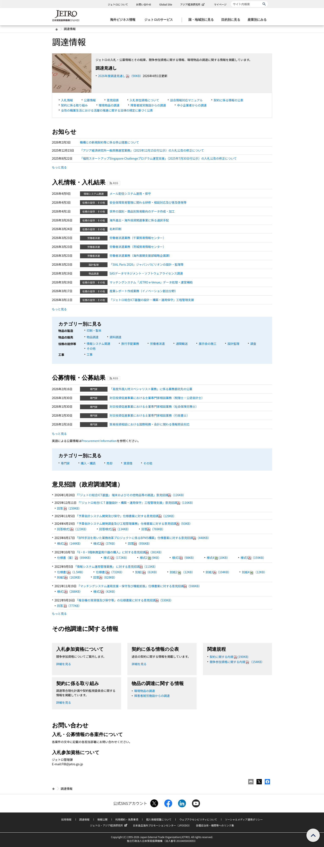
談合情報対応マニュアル (186, 100)
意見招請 (113, 100)
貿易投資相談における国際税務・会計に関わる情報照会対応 (150, 424)
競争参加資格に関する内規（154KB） (237, 662)
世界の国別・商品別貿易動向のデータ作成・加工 (142, 211)
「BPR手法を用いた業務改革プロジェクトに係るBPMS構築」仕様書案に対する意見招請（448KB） (143, 538)
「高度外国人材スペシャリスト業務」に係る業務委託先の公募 (151, 389)
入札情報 (67, 100)
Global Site (165, 4)
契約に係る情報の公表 (228, 100)
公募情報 (90, 100)
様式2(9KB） (150, 557)
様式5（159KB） (253, 557)
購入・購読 (88, 463)
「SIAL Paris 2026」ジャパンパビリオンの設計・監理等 (147, 264)
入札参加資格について (144, 100)
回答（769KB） (153, 529)
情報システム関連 (98, 343)
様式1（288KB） (69, 591)
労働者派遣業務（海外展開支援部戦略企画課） (141, 255)
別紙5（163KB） (69, 577)
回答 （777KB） (69, 606)
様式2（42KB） (105, 591)
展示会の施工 (207, 343)
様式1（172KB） (116, 557)
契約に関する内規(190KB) (229, 657)
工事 (90, 354)
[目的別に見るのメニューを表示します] (232, 19)
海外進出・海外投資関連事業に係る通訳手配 (139, 220)
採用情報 (66, 819)
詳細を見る (63, 664)
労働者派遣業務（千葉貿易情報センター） (138, 238)
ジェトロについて (118, 4)
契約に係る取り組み (74, 105)
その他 (91, 348)
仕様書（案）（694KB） (75, 557)
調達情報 (84, 819)
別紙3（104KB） (218, 572)
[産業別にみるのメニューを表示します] (258, 19)
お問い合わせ (143, 4)
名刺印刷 (115, 229)
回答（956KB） (140, 543)
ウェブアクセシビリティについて (198, 819)
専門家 (65, 463)
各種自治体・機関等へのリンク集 (215, 825)
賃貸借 (128, 463)
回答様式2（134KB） (114, 529)
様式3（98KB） (184, 557)
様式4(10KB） (218, 557)
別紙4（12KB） (254, 572)
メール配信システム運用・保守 (130, 193)
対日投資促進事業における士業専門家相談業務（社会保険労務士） (154, 406)
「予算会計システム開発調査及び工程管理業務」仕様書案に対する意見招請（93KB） (134, 523)
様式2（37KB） (105, 543)
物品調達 (93, 337)
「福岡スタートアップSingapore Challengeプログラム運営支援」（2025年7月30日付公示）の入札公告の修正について (158, 158)
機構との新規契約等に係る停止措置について (109, 142)
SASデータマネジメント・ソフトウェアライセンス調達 (146, 273)
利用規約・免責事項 (126, 819)
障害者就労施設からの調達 (148, 105)
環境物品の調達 (109, 105)
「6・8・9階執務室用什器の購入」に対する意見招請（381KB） (119, 552)
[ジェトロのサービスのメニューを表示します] (159, 19)
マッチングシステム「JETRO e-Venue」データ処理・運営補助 (151, 282)
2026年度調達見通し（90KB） (120, 76)
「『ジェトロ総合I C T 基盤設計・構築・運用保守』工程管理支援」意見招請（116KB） (136, 502)
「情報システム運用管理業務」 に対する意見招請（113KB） (115, 566)
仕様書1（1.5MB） (71, 572)
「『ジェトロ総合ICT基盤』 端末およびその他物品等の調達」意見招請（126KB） (131, 495)
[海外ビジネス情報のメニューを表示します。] (124, 19)
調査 (253, 343)
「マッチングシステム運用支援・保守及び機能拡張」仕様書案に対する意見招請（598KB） (139, 586)
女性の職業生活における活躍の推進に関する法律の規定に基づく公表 (107, 110)
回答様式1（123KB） (72, 529)
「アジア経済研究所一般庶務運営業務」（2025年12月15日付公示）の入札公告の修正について (142, 150)
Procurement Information (99, 441)
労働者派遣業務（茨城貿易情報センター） (138, 247)
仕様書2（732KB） (110, 572)
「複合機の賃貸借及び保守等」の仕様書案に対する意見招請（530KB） (124, 600)
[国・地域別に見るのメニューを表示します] (202, 19)
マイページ (220, 4)
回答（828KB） (105, 577)
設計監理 (233, 343)
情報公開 (102, 819)
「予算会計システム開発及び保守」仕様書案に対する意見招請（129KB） (126, 516)
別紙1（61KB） (147, 572)
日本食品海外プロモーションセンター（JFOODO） (162, 825)
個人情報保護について (158, 819)
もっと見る (59, 167)
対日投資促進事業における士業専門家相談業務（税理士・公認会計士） (157, 398)
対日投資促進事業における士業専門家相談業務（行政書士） (150, 415)
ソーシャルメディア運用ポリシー (244, 819)
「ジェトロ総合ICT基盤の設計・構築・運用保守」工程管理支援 (152, 300)
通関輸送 (182, 343)
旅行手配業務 (130, 343)
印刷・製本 (94, 330)
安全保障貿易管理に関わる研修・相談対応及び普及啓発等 (148, 202)
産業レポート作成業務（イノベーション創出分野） (144, 291)
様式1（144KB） (69, 543)
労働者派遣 (157, 343)
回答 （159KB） (69, 508)
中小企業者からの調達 (192, 105)
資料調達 (115, 337)
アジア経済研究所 (192, 4)
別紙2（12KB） (182, 572)
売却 (110, 463)
